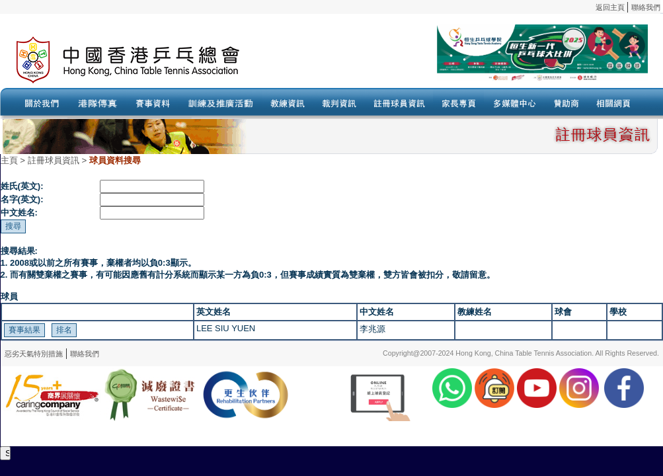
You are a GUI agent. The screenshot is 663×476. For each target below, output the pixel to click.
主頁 (9, 160)
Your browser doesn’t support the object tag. (459, 60)
